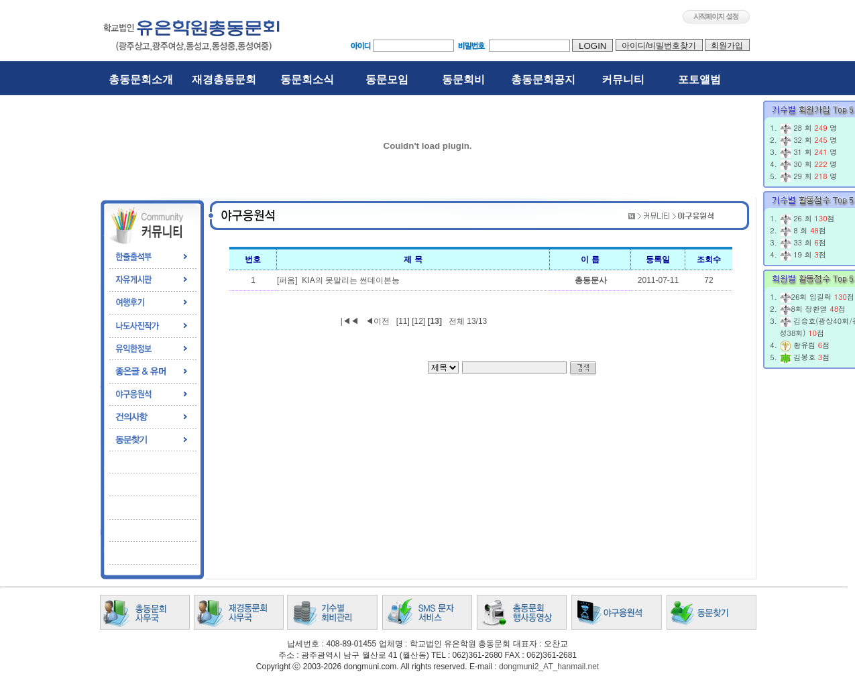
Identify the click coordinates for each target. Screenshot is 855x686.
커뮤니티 (623, 79)
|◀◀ (350, 321)
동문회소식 (307, 79)
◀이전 (377, 321)
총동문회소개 (141, 79)
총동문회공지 (543, 79)
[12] (418, 321)
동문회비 (463, 79)
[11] (403, 321)
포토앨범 (699, 79)
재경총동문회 (224, 79)
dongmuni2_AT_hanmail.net (549, 666)
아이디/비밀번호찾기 (659, 45)
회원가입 (727, 45)
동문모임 (386, 79)
